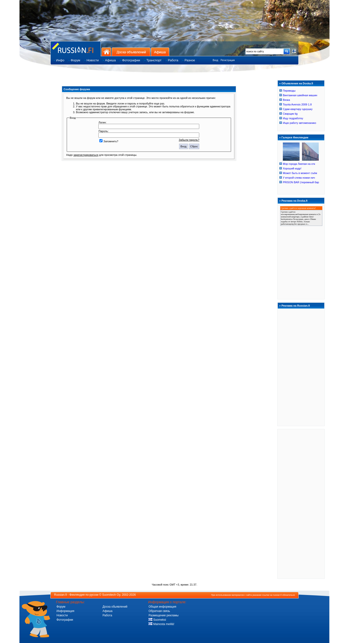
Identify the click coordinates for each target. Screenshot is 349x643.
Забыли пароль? (189, 139)
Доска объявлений (131, 52)
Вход (215, 60)
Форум (60, 606)
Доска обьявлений (115, 606)
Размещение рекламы (164, 615)
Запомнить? (108, 141)
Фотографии (64, 619)
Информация (65, 611)
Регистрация (228, 60)
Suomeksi (157, 619)
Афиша (160, 52)
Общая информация (162, 606)
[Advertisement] (301, 503)
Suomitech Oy (111, 594)
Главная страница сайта (75, 48)
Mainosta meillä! (161, 624)
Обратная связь (159, 611)
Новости (62, 615)
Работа (107, 615)
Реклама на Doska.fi (294, 200)
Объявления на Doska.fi (297, 83)
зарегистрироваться (85, 154)
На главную (106, 52)
